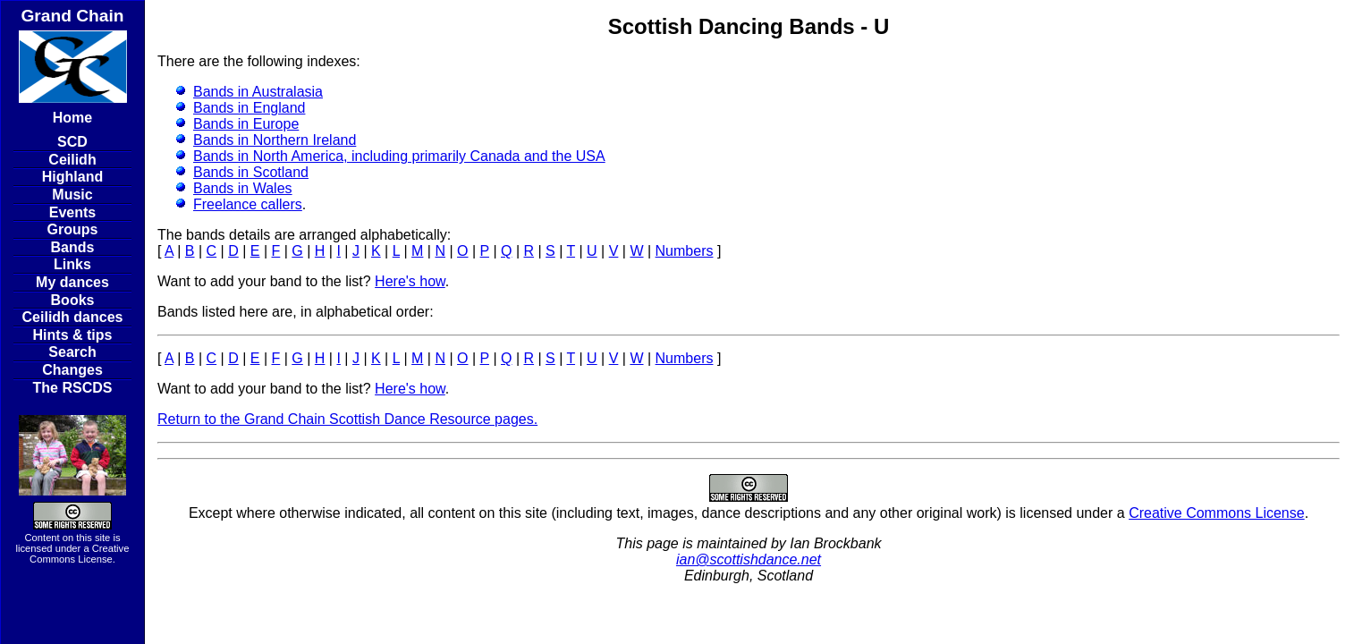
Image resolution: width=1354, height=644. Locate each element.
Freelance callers (247, 204)
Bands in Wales (242, 188)
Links (72, 264)
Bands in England (249, 107)
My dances (72, 282)
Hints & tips (73, 335)
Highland (72, 176)
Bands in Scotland (251, 172)
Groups (72, 229)
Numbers (685, 250)
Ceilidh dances (72, 317)
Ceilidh (72, 159)
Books (73, 300)
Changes (72, 369)
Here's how (410, 281)
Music (72, 194)
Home (72, 117)
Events (72, 212)
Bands (73, 247)
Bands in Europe (246, 123)
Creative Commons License (79, 553)
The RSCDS (73, 387)
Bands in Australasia (258, 91)
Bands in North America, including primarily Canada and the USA (399, 156)
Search (72, 352)
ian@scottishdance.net (748, 559)
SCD (72, 141)
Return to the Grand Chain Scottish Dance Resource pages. (347, 419)
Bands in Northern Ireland (274, 140)
